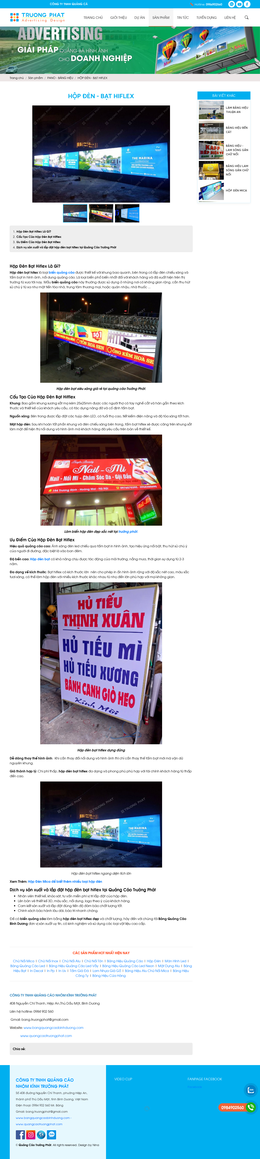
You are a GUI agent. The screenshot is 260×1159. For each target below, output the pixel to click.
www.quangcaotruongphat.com (46, 1035)
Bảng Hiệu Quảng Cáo (125, 960)
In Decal (36, 970)
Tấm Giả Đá (79, 970)
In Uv (62, 970)
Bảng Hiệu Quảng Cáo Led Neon (128, 965)
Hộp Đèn (153, 960)
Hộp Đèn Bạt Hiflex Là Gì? (33, 231)
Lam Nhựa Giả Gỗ (107, 970)
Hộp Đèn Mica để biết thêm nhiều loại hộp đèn (65, 881)
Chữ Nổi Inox (48, 960)
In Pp (51, 970)
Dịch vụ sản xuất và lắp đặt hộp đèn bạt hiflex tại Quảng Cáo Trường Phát (66, 247)
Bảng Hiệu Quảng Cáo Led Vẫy (74, 965)
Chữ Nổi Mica (23, 960)
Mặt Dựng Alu (169, 965)
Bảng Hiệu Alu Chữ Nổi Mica (147, 970)
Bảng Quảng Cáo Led (27, 965)
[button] (189, 109)
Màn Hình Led (175, 960)
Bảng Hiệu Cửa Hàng (109, 975)
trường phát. (128, 531)
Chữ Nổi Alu (71, 960)
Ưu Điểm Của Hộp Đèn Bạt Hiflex (38, 242)
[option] (224, 109)
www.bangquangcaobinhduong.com (53, 1027)
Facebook (195, 1087)
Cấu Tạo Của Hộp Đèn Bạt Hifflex (38, 236)
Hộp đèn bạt (40, 558)
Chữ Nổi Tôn (93, 960)
